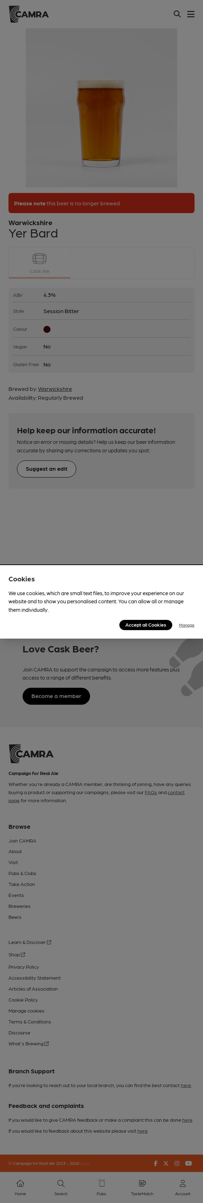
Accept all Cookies (145, 624)
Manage (187, 624)
